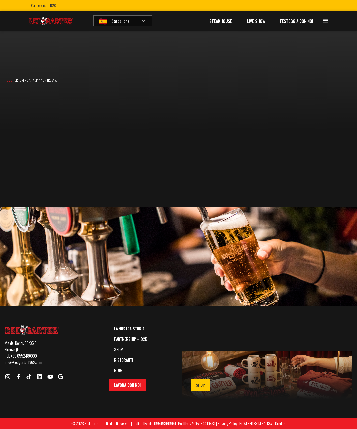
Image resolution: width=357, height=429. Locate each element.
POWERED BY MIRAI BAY (255, 424)
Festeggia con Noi (296, 21)
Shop (118, 350)
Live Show (256, 21)
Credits (280, 424)
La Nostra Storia (129, 329)
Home (8, 80)
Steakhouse (220, 21)
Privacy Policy (227, 424)
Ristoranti (123, 360)
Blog (118, 370)
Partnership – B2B (43, 5)
